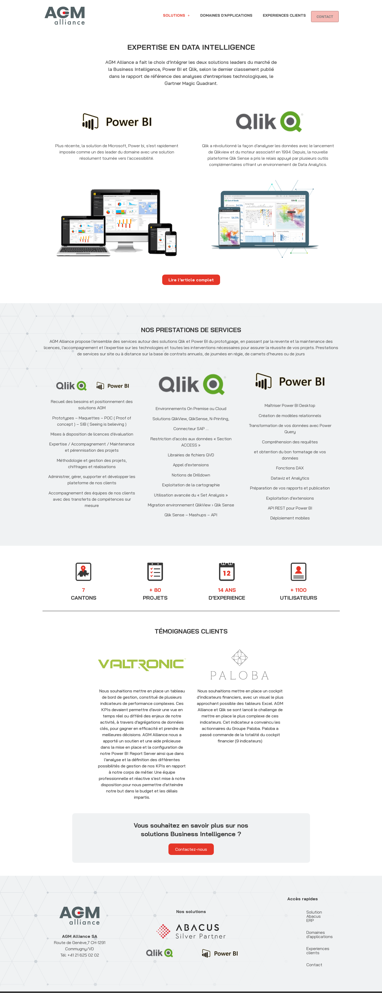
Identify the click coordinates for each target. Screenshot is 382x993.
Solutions (176, 11)
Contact (172, 21)
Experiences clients (284, 11)
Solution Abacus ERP (299, 912)
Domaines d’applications (226, 11)
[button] (176, 11)
